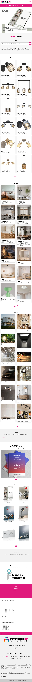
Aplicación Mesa (6, 626)
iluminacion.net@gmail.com (16, 653)
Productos (16, 36)
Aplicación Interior (6, 625)
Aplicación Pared (6, 627)
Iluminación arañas (6, 621)
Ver (16, 176)
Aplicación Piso (5, 628)
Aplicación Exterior (6, 624)
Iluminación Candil (6, 605)
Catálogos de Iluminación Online (16, 445)
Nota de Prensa (13, 656)
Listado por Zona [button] (16, 557)
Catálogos (16, 588)
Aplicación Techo (6, 629)
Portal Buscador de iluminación (16, 5)
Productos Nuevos (16, 58)
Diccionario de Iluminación (24, 656)
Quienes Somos (5, 656)
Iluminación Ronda (6, 601)
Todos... (4, 606)
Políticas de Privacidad (16, 658)
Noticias (16, 312)
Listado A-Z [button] (16, 437)
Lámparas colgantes (6, 620)
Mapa (16, 586)
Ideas (16, 183)
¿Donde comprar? (16, 565)
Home (16, 594)
